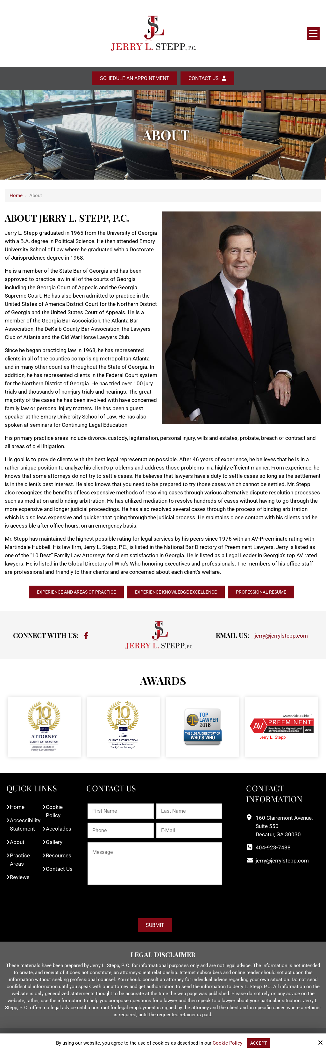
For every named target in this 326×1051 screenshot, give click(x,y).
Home (16, 195)
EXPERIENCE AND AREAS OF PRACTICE (67, 592)
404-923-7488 (273, 848)
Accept (259, 1043)
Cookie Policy (227, 1043)
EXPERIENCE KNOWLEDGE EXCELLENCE (177, 592)
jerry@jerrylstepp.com (281, 636)
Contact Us (203, 78)
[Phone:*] (120, 831)
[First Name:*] (120, 812)
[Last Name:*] (189, 812)
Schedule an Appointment (134, 78)
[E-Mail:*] (189, 831)
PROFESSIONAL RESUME (271, 592)
